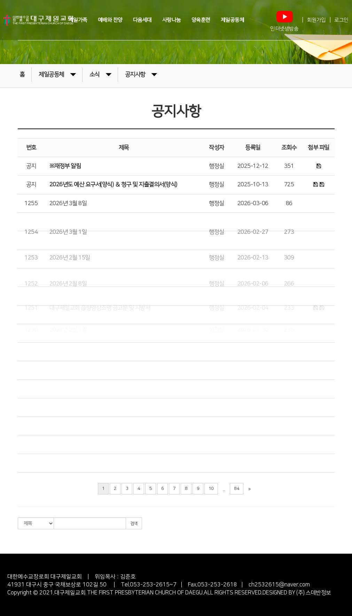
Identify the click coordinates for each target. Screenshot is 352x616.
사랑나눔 (171, 20)
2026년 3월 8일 (68, 203)
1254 (31, 254)
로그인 (341, 20)
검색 (134, 523)
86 (289, 203)
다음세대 (142, 20)
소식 (100, 74)
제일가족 (78, 20)
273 (289, 254)
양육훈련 (200, 20)
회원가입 (316, 20)
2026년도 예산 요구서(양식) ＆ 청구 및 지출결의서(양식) (113, 184)
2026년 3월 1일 (68, 254)
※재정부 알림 (65, 166)
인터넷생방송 (284, 20)
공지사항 (141, 74)
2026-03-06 (252, 203)
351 (289, 166)
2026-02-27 (252, 254)
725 (289, 184)
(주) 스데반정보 (313, 593)
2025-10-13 (252, 184)
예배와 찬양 (110, 20)
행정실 (216, 166)
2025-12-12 (252, 166)
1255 (31, 203)
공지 (31, 166)
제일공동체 (232, 20)
